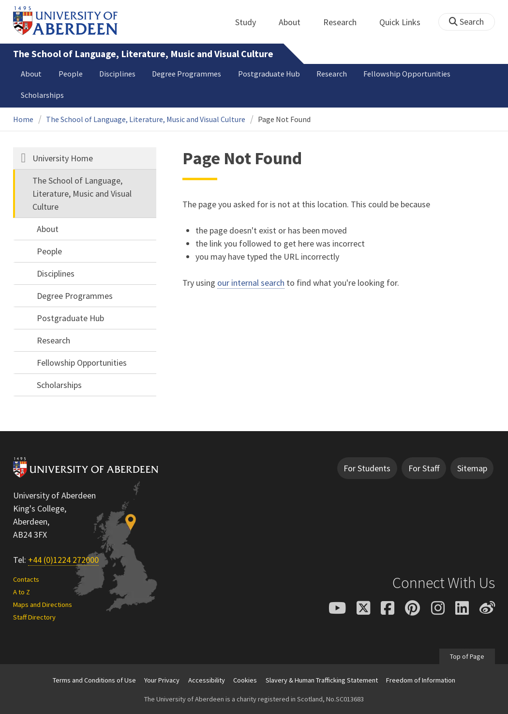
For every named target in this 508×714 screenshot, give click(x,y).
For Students (367, 468)
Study (251, 22)
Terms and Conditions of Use (94, 680)
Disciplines (117, 73)
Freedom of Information (420, 680)
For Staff (423, 468)
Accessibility (206, 680)
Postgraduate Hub (269, 73)
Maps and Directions (42, 604)
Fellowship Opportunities (406, 73)
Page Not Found (284, 119)
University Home (62, 158)
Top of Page (467, 656)
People (71, 73)
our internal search (250, 282)
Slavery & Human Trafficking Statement (322, 680)
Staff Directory (34, 617)
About (295, 22)
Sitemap (472, 468)
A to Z (21, 592)
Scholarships (42, 95)
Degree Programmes (186, 73)
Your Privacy (161, 680)
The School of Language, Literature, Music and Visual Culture (143, 54)
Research (345, 22)
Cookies (245, 680)
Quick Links (405, 22)
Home (23, 119)
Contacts (26, 579)
